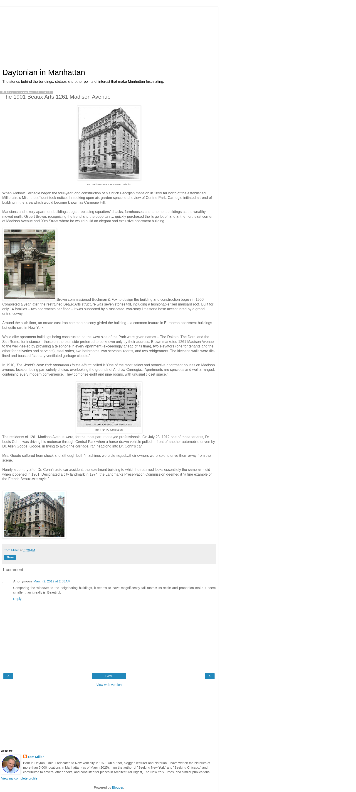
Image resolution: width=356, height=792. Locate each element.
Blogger (117, 787)
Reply (17, 599)
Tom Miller (36, 757)
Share (10, 557)
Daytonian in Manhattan (43, 72)
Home (109, 676)
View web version (109, 685)
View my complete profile (19, 778)
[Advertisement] (109, 35)
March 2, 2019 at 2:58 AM (51, 581)
